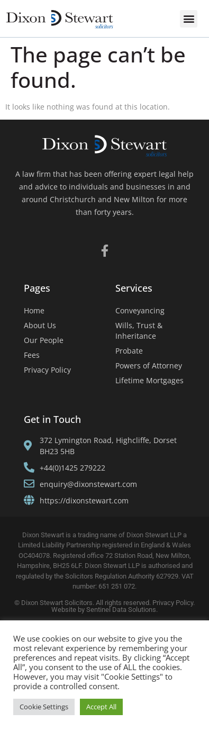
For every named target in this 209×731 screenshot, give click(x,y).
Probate (129, 351)
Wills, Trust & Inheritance (138, 330)
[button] (188, 19)
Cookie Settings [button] (44, 706)
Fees (32, 355)
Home (34, 310)
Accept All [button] (101, 706)
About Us (40, 325)
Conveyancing (140, 310)
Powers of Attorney (148, 365)
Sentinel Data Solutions (121, 609)
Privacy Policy (47, 370)
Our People (43, 340)
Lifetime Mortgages (149, 380)
